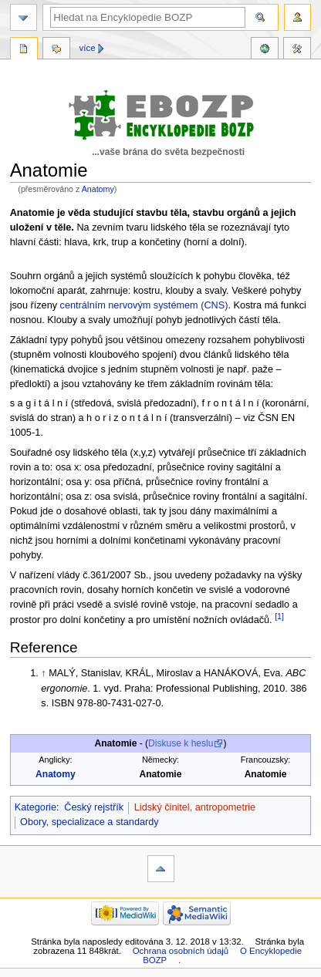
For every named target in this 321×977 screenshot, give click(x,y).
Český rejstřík (93, 807)
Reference (265, 50)
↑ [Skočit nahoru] (43, 673)
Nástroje (297, 50)
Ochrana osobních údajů (180, 950)
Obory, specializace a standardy (89, 822)
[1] (279, 616)
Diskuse (56, 50)
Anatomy (98, 189)
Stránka (24, 50)
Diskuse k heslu (180, 743)
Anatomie (161, 774)
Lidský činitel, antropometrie (194, 807)
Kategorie (35, 807)
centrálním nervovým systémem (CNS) (144, 305)
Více (87, 47)
